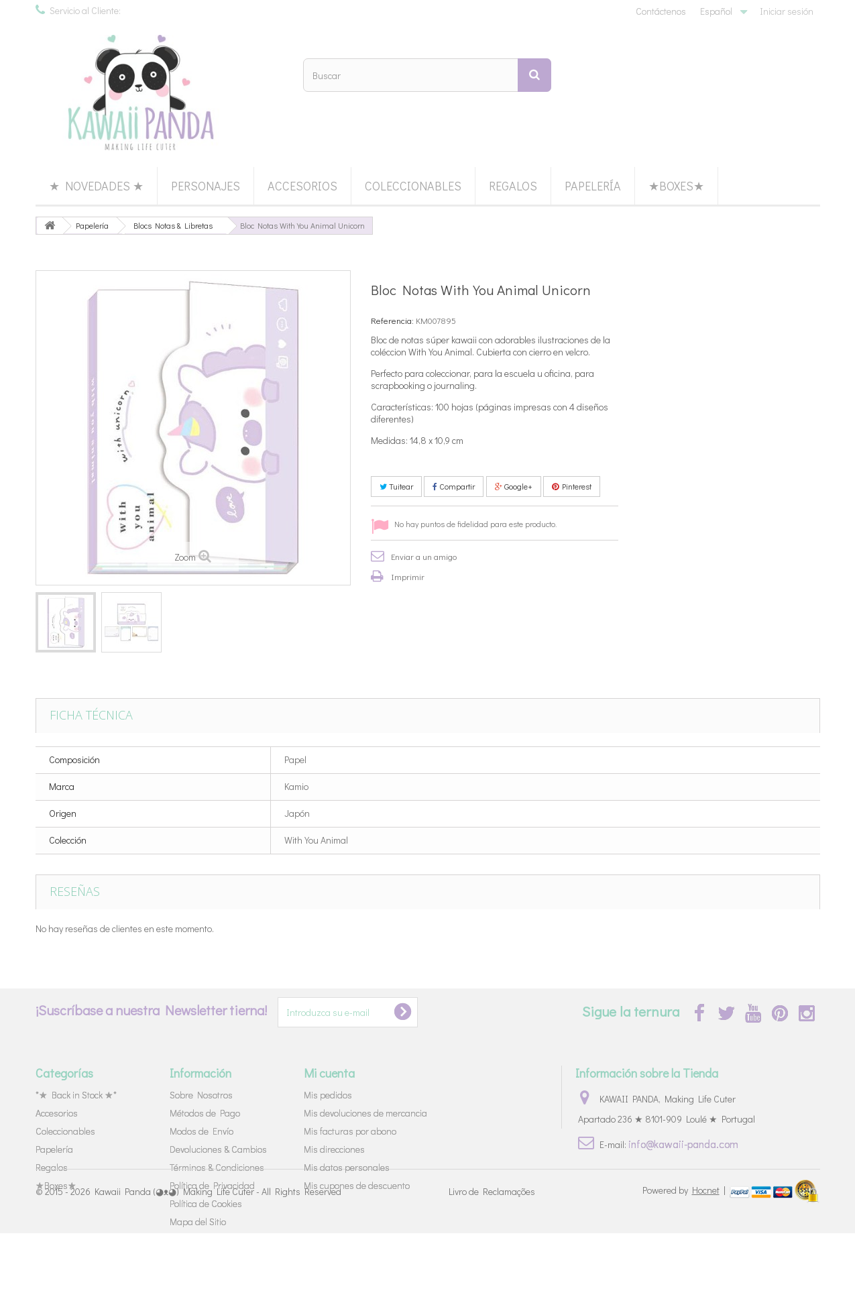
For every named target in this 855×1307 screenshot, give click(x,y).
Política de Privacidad (212, 1185)
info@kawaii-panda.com (683, 1144)
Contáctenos (661, 11)
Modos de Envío (201, 1131)
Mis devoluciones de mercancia (365, 1112)
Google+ (513, 486)
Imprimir (407, 576)
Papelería (593, 186)
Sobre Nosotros (201, 1094)
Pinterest (571, 486)
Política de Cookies (206, 1203)
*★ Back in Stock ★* (76, 1094)
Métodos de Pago (205, 1112)
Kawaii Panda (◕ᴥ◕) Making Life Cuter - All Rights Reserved (218, 1265)
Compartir (454, 486)
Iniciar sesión (786, 11)
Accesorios (302, 186)
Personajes (205, 186)
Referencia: (392, 320)
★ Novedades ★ (96, 186)
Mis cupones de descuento (357, 1185)
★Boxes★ (676, 186)
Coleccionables (413, 186)
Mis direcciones (334, 1149)
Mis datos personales (347, 1167)
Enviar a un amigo (424, 556)
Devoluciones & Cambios (218, 1149)
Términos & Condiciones (217, 1167)
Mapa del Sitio (198, 1221)
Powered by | (685, 1263)
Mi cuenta (329, 1073)
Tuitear (396, 486)
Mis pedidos (328, 1094)
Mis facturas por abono (350, 1131)
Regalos (513, 186)
